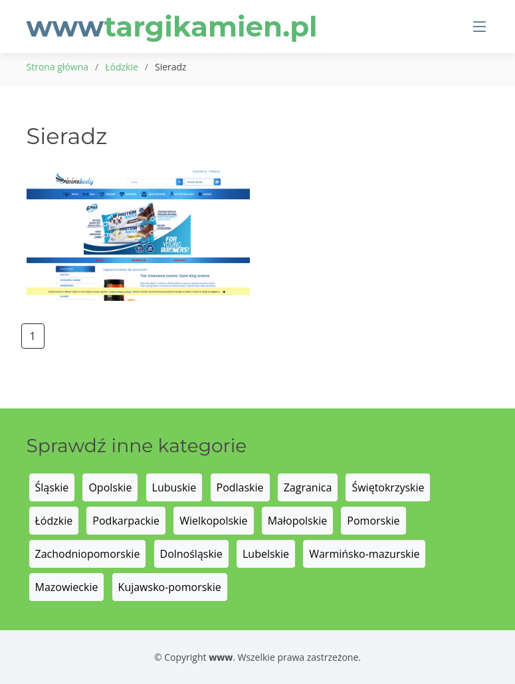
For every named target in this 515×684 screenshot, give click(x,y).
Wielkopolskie (213, 520)
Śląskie (52, 487)
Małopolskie (297, 520)
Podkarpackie (125, 520)
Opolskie (110, 487)
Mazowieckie (66, 587)
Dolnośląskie (191, 554)
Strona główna (58, 66)
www (172, 26)
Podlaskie (240, 487)
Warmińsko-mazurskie (364, 554)
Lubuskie (174, 487)
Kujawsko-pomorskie (169, 587)
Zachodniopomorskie (87, 554)
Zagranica (308, 487)
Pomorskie (373, 520)
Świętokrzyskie (388, 487)
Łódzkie (121, 66)
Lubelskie (266, 554)
